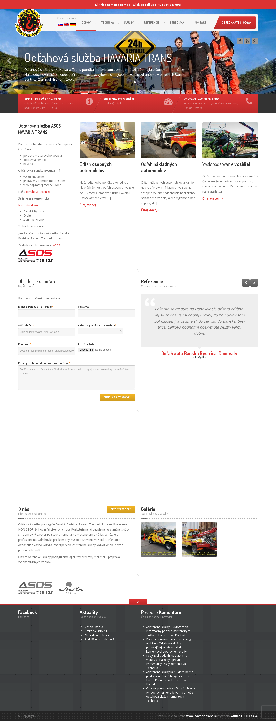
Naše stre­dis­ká (28, 205)
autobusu (97, 635)
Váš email (84, 307)
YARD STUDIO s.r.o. (244, 716)
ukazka (94, 627)
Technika (107, 22)
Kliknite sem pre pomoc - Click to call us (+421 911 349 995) (138, 5)
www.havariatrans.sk (202, 716)
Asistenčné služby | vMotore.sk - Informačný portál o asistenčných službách (168, 631)
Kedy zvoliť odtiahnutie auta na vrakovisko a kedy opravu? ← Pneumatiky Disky (166, 660)
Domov (86, 22)
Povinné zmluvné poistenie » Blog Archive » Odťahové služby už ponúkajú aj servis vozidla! (168, 643)
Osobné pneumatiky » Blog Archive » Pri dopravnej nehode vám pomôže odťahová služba (170, 692)
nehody (175, 651)
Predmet (24, 344)
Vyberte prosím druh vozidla (97, 325)
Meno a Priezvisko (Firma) (35, 307)
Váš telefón (26, 325)
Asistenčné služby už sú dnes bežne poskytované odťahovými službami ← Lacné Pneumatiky (171, 676)
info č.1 (96, 631)
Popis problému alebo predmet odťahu (44, 363)
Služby (129, 22)
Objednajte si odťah (237, 22)
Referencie (151, 22)
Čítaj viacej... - (90, 205)
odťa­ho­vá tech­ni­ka (38, 192)
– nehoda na (100, 639)
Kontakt (200, 22)
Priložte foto (86, 344)
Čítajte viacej (121, 509)
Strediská (177, 22)
